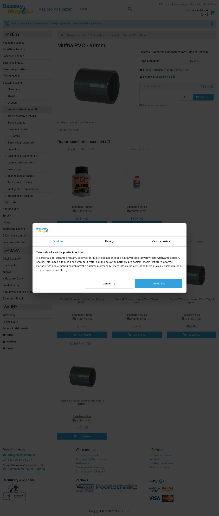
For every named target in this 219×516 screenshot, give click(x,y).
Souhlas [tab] (58, 241)
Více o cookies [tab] (161, 241)
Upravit (109, 283)
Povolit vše (158, 283)
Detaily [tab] (109, 241)
